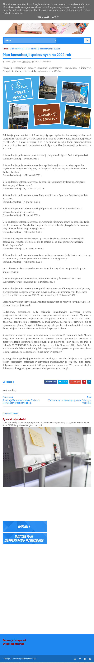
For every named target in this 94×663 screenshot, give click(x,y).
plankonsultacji (17, 49)
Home (5, 49)
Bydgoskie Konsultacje (27, 659)
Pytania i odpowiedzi (14, 420)
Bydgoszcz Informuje (13, 644)
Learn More (43, 17)
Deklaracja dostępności (14, 641)
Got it (55, 17)
